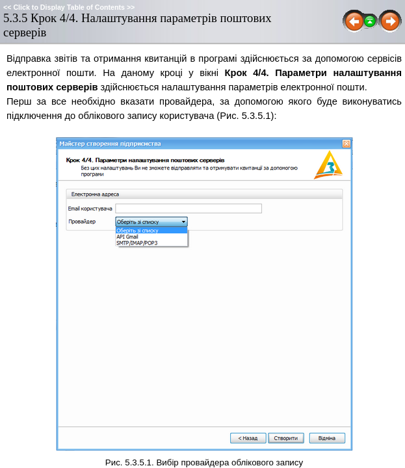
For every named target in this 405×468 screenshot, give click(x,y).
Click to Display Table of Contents (69, 7)
